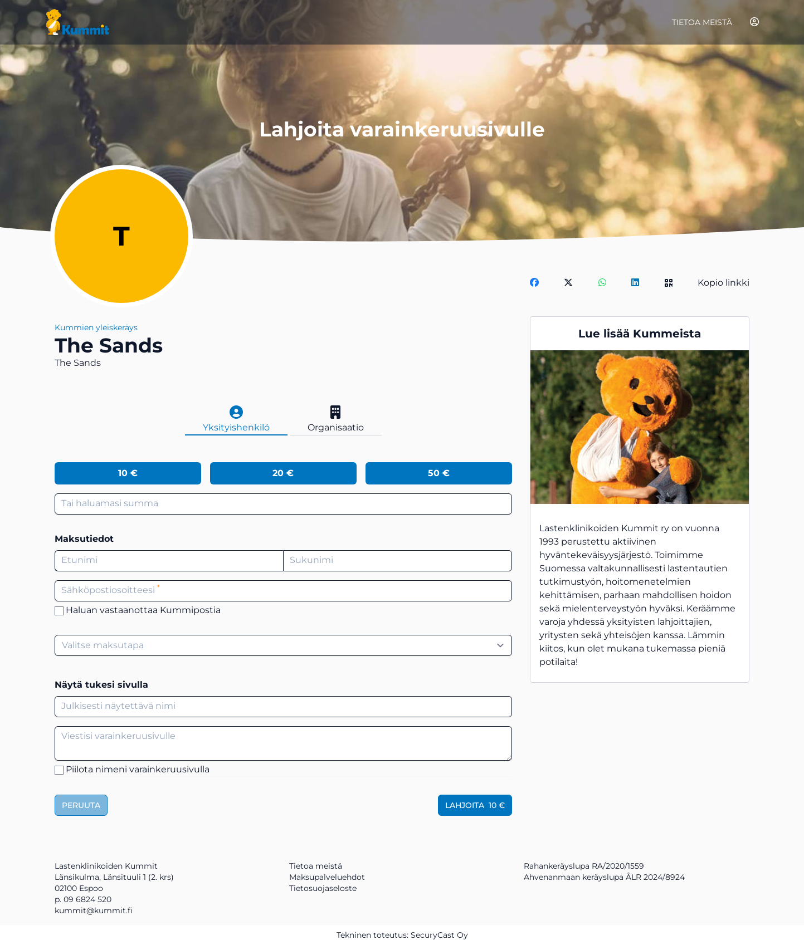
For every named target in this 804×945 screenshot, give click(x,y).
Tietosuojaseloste (323, 888)
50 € (439, 473)
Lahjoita (475, 805)
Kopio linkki (723, 282)
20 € (283, 473)
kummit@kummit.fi (94, 910)
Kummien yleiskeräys (96, 327)
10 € (128, 473)
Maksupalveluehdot (327, 877)
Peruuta (81, 805)
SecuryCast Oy (439, 935)
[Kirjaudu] (754, 22)
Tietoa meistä (702, 22)
